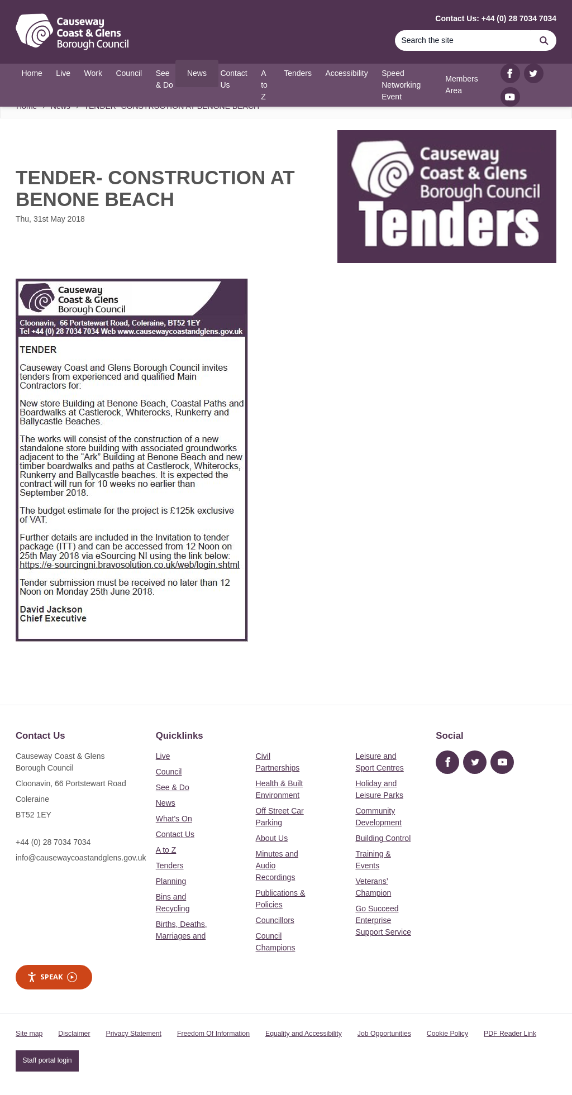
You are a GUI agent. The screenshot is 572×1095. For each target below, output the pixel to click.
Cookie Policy (447, 1033)
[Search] (463, 40)
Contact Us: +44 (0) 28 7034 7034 (495, 18)
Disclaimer (74, 1033)
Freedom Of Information (213, 1033)
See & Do (172, 787)
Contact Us (175, 834)
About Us (272, 838)
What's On (174, 818)
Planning (171, 881)
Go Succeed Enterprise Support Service (383, 920)
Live (163, 756)
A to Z (166, 849)
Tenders (170, 865)
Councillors (275, 920)
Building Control (383, 838)
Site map (29, 1033)
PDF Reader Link (510, 1033)
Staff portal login (47, 1060)
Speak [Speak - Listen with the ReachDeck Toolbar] (52, 977)
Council (169, 771)
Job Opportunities (384, 1033)
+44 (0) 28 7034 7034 (53, 842)
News (165, 802)
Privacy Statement (133, 1033)
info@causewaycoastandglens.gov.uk (81, 857)
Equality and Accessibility (303, 1033)
